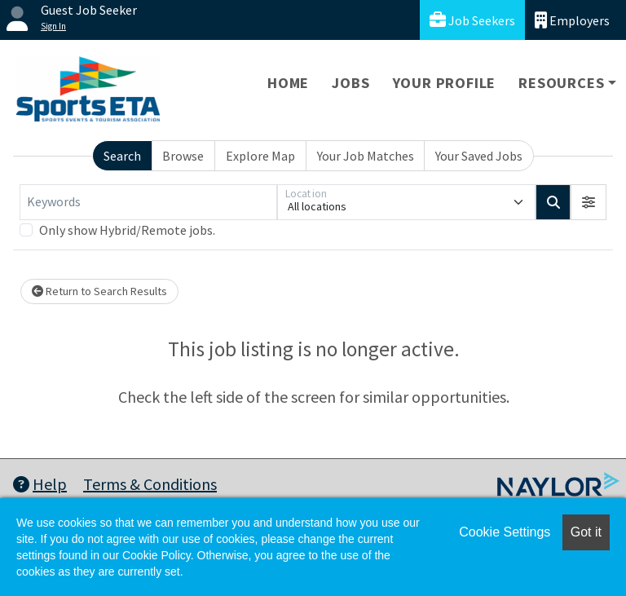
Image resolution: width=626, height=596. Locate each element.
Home (288, 82)
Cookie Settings (504, 532)
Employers (572, 20)
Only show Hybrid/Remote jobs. (127, 230)
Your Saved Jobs (478, 156)
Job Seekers (472, 20)
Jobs (350, 82)
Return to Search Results (99, 291)
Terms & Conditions (150, 484)
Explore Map (260, 156)
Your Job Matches (365, 156)
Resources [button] (561, 82)
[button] (588, 202)
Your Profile (444, 82)
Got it (586, 532)
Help (40, 484)
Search (122, 156)
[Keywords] (148, 202)
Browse (183, 156)
